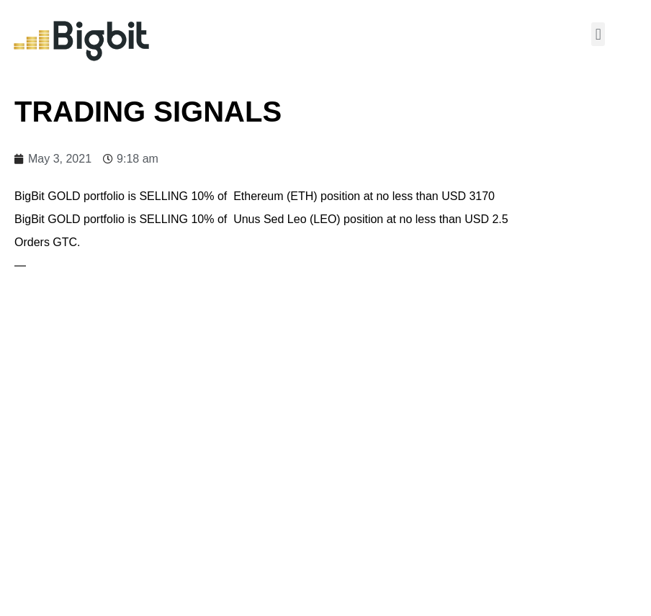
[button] (598, 34)
